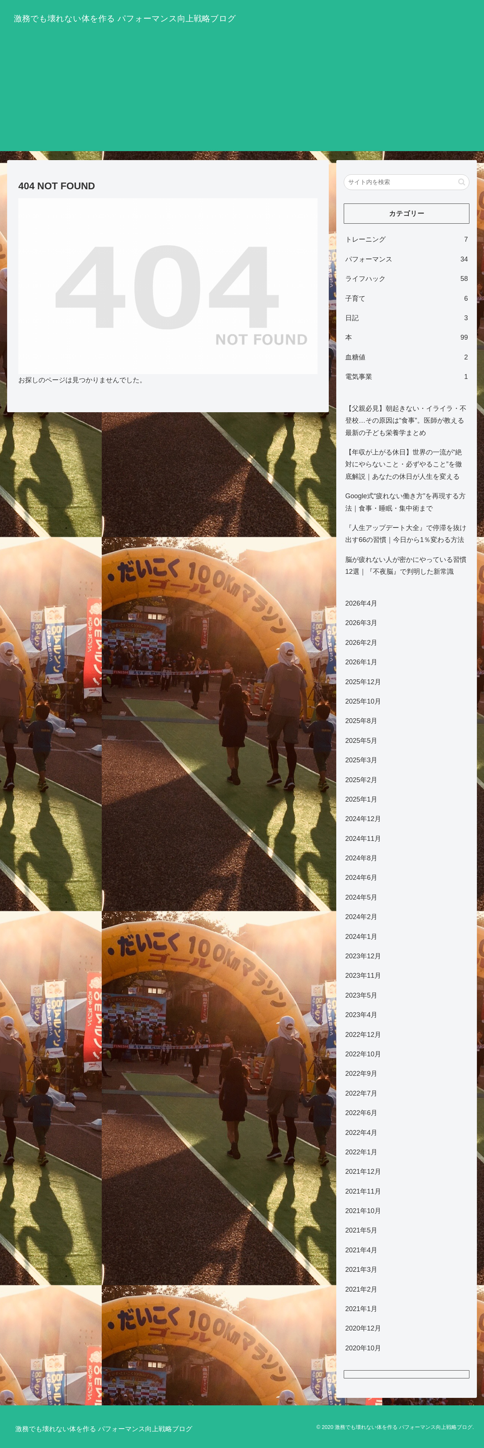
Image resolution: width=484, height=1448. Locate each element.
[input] (406, 182)
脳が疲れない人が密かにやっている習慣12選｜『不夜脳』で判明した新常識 (405, 565)
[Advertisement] (242, 98)
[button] (461, 182)
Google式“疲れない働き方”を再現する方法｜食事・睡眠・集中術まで (405, 502)
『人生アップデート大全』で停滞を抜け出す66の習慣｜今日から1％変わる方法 (405, 534)
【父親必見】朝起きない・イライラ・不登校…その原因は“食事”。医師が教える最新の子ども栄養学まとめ (405, 421)
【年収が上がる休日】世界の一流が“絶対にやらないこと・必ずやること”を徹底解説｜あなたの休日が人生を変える (403, 464)
